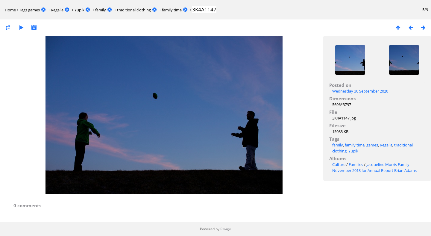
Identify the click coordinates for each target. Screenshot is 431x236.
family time (172, 10)
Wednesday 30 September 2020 (360, 91)
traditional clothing (134, 10)
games (34, 10)
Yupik (79, 10)
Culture (338, 164)
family (100, 10)
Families (356, 164)
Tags (23, 10)
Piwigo (225, 229)
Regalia (57, 10)
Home (10, 10)
